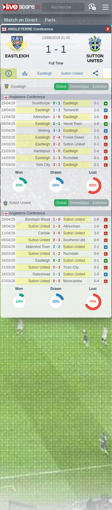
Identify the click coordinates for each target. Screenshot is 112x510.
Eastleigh (44, 73)
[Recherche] (63, 7)
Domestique (79, 86)
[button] (105, 7)
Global (61, 86)
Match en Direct (21, 19)
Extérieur (100, 86)
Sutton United (72, 73)
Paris (50, 19)
